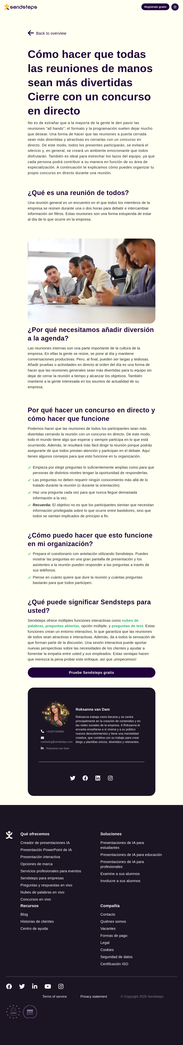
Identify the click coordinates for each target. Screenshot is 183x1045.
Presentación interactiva (40, 857)
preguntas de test (127, 626)
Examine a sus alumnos (120, 874)
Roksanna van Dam (55, 748)
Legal (104, 943)
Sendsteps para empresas (42, 878)
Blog (24, 914)
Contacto (107, 914)
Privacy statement (93, 996)
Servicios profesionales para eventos (50, 871)
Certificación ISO (114, 964)
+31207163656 (52, 731)
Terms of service (54, 996)
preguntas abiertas (62, 626)
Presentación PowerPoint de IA (46, 850)
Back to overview (47, 33)
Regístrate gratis (155, 6)
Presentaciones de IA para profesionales (122, 864)
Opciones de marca (36, 864)
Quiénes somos (113, 921)
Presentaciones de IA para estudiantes (122, 845)
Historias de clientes (37, 921)
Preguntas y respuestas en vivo (46, 885)
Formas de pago (113, 936)
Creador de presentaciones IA (45, 843)
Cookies (107, 950)
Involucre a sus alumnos (120, 881)
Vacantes (108, 929)
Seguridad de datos (116, 957)
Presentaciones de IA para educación (131, 855)
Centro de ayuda (34, 929)
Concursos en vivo (35, 899)
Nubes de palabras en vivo (42, 892)
